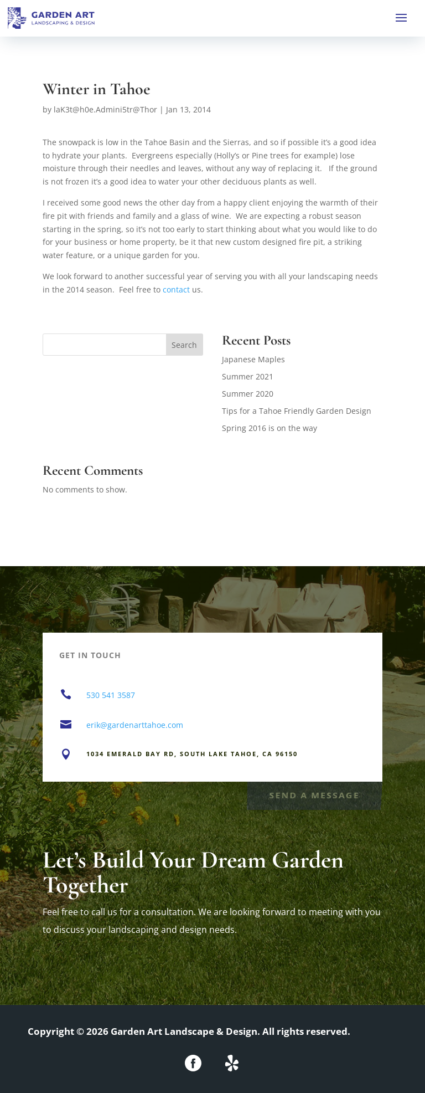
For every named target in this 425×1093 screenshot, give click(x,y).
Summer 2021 (247, 376)
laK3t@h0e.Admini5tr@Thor (105, 109)
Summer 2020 (247, 393)
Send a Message (314, 794)
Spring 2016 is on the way (269, 428)
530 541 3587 (110, 695)
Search (184, 345)
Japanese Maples (253, 359)
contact (176, 289)
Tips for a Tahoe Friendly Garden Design (296, 411)
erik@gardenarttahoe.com (134, 725)
